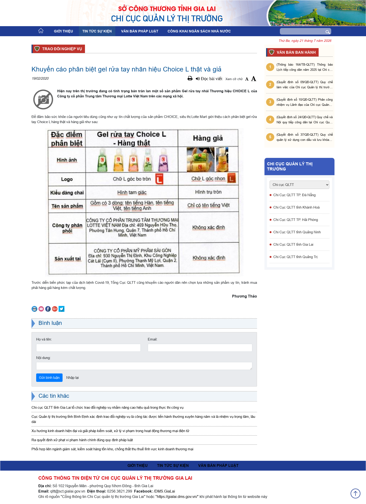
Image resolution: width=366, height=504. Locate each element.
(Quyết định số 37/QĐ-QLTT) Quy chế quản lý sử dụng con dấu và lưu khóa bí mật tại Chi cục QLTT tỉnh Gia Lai (305, 137)
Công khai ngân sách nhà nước (199, 31)
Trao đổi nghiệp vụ (61, 49)
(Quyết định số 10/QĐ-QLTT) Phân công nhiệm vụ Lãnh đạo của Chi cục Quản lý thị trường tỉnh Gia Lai (305, 102)
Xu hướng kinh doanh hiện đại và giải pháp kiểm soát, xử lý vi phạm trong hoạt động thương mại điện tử (110, 431)
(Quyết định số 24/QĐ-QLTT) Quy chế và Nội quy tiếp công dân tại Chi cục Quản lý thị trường (305, 120)
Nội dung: (43, 358)
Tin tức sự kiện (97, 31)
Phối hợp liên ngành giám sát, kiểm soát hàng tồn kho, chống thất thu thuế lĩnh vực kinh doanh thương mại (112, 449)
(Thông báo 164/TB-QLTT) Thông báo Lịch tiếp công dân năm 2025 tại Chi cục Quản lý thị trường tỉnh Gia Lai (305, 67)
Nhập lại (72, 378)
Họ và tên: (44, 339)
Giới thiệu (63, 31)
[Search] (298, 31)
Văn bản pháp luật (139, 31)
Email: (152, 339)
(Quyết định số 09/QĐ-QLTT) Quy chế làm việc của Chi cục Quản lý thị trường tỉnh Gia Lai (305, 85)
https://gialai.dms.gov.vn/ (177, 496)
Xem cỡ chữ (234, 79)
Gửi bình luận (49, 378)
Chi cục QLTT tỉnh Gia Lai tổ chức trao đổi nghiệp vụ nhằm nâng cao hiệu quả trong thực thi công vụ (107, 407)
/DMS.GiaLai (164, 491)
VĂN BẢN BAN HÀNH (295, 52)
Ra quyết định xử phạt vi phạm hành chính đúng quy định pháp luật (82, 440)
